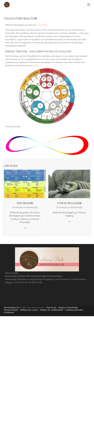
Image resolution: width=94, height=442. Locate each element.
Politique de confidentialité (51, 310)
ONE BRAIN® (25, 203)
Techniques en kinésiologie (25, 207)
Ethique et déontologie (68, 307)
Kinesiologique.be (11, 307)
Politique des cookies (29, 310)
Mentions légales (11, 310)
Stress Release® (69, 203)
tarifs (34, 65)
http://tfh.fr (43, 25)
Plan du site (51, 307)
